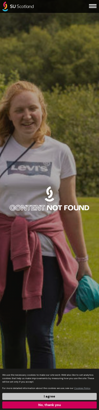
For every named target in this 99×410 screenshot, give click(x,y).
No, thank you (49, 405)
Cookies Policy (82, 388)
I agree (49, 396)
